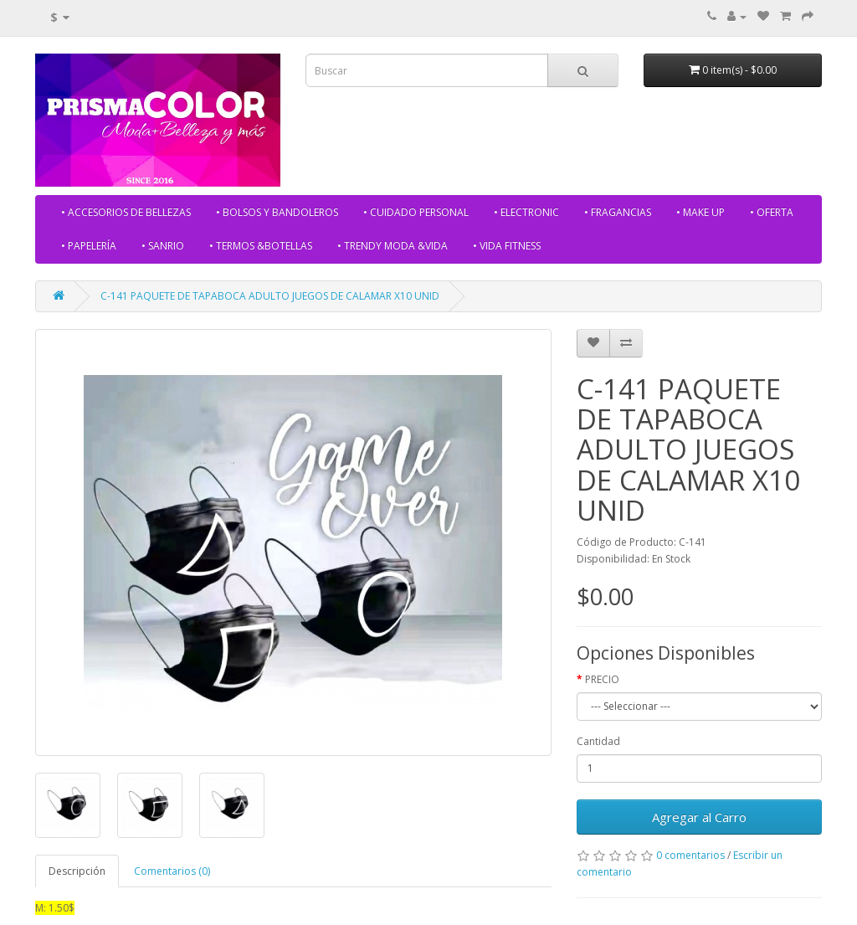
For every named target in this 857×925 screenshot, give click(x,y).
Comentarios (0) (172, 871)
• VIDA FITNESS (507, 246)
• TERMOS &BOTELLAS (260, 246)
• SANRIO (162, 246)
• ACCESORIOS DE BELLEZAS (126, 212)
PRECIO (602, 679)
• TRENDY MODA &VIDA (392, 246)
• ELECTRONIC (526, 212)
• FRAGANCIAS (617, 212)
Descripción (77, 871)
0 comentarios (690, 855)
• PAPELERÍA (88, 246)
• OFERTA (771, 212)
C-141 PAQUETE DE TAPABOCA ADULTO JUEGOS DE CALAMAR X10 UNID (269, 296)
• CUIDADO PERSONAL (416, 212)
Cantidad (598, 741)
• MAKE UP (700, 212)
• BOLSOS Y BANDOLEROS (277, 212)
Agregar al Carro (699, 817)
